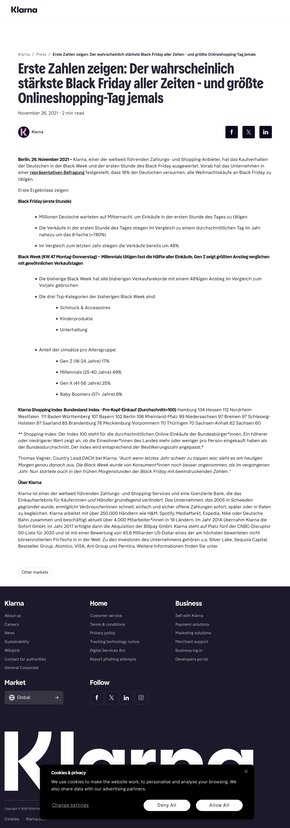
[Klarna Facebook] (97, 697)
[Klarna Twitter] (111, 697)
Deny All (166, 805)
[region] (147, 792)
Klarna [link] (24, 54)
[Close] (246, 771)
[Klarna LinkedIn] (126, 697)
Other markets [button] (35, 572)
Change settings (70, 805)
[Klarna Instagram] (141, 697)
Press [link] (41, 54)
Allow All (219, 805)
